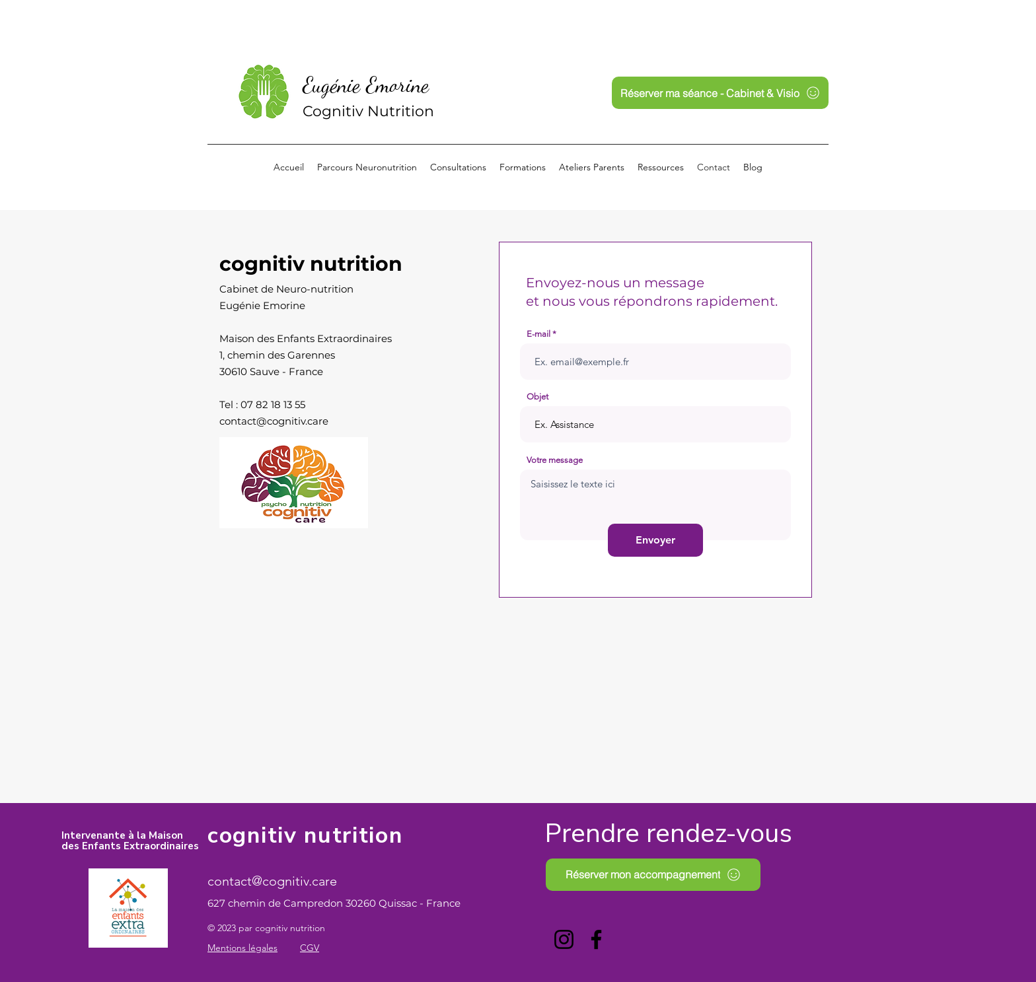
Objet (537, 396)
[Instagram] (564, 939)
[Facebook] (596, 939)
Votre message (555, 460)
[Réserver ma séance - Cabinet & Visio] (720, 93)
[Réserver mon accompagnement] (653, 875)
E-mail (538, 334)
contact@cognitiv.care (273, 421)
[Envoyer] (655, 540)
